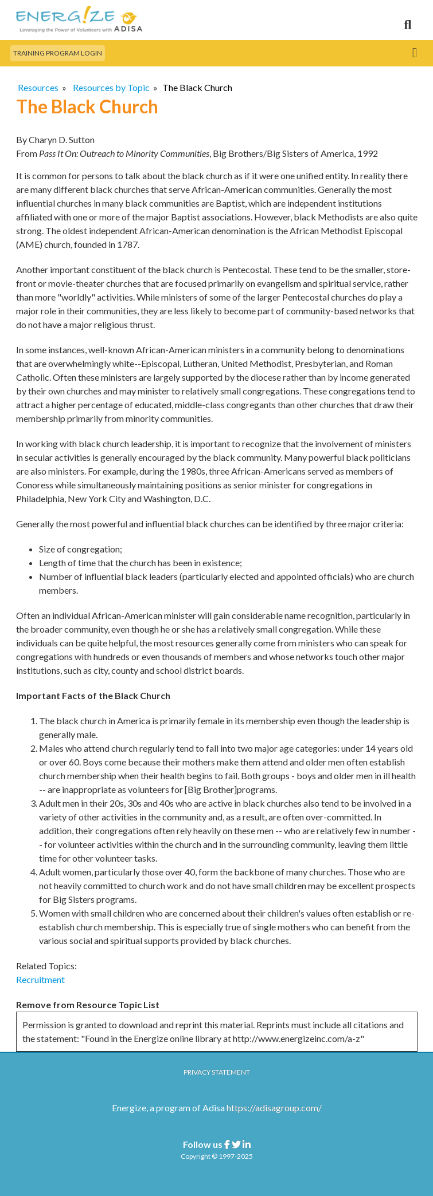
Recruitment (40, 979)
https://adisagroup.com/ (274, 1107)
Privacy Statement (217, 1072)
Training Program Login (57, 53)
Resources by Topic (111, 87)
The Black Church (197, 87)
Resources (38, 87)
